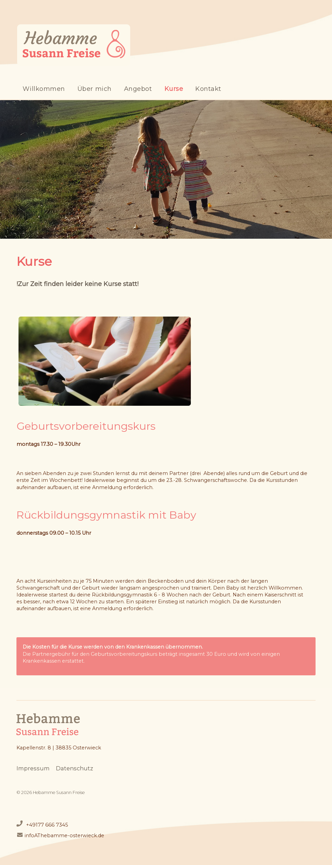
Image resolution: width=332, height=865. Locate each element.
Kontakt (208, 89)
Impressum (33, 768)
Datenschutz (74, 768)
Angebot (138, 89)
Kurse (173, 89)
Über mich (94, 89)
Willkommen (44, 89)
